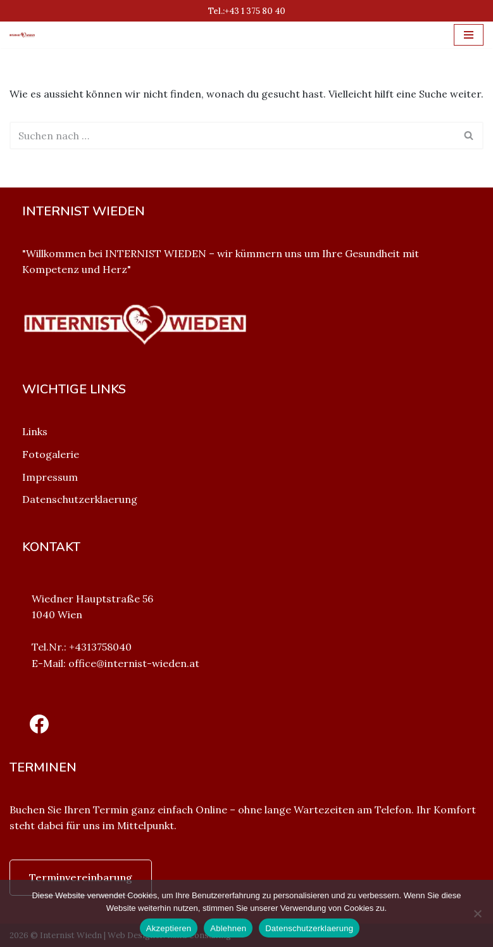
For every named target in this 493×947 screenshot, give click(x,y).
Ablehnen (228, 928)
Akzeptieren (168, 928)
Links (34, 431)
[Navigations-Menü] (469, 35)
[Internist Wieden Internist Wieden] (25, 34)
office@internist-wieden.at (133, 663)
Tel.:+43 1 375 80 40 (246, 11)
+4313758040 (100, 647)
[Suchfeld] (232, 135)
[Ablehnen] (477, 913)
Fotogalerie (50, 454)
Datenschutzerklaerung (79, 499)
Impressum (50, 477)
